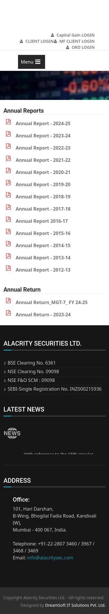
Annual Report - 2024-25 (43, 123)
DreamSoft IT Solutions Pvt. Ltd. (75, 605)
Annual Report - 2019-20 (43, 184)
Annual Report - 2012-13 (43, 270)
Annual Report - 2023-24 (43, 135)
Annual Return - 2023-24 (43, 314)
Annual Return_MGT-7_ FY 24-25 (51, 302)
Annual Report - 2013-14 (43, 257)
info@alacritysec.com (50, 557)
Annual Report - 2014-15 (43, 245)
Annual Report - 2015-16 (43, 233)
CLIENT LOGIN (37, 41)
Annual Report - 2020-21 (43, 172)
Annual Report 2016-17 (42, 221)
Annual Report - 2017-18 (43, 209)
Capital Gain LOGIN (73, 35)
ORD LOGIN (80, 47)
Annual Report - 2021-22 (43, 160)
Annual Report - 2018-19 (43, 196)
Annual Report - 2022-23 (43, 148)
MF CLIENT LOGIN (74, 41)
